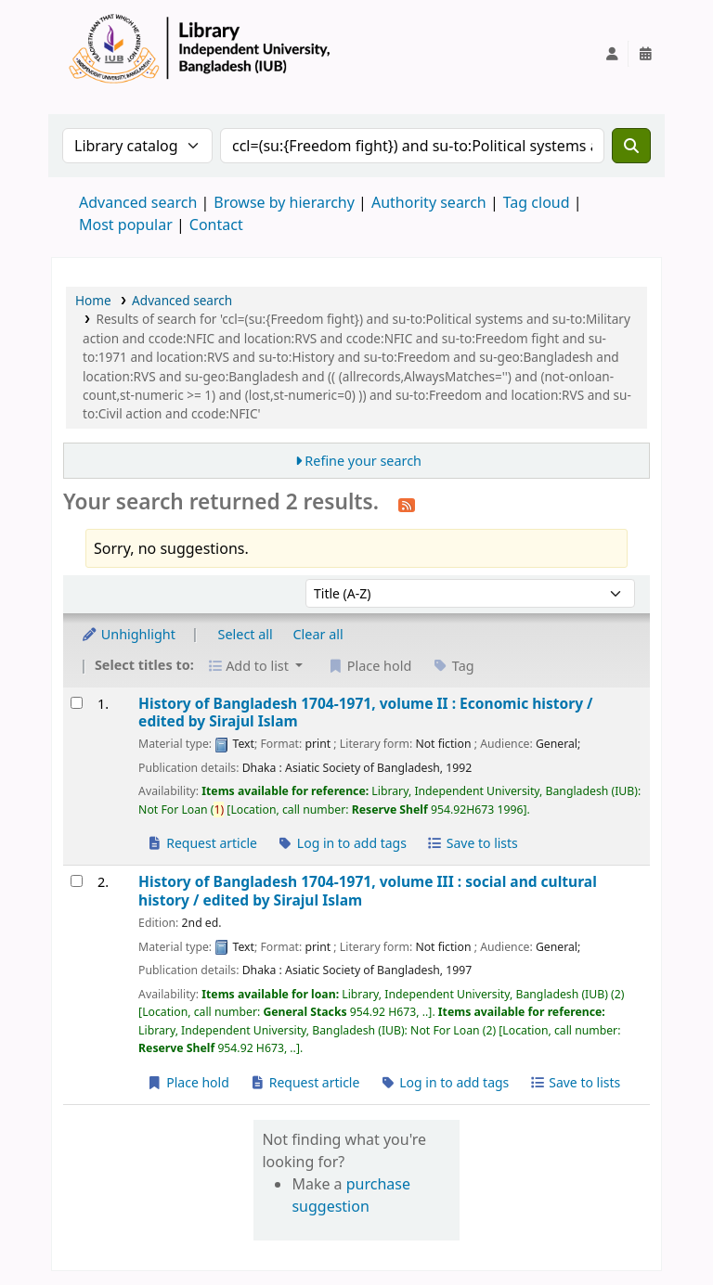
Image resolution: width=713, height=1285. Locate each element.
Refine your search (363, 460)
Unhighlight (128, 634)
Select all (245, 634)
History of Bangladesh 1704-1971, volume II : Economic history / (365, 713)
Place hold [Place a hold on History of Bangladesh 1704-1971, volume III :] (188, 1082)
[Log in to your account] (612, 53)
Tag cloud (536, 202)
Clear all (318, 634)
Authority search (428, 202)
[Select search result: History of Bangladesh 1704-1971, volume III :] (77, 881)
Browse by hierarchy (284, 202)
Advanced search (138, 202)
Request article (202, 843)
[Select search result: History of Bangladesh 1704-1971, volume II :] (77, 703)
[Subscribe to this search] (406, 503)
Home (93, 300)
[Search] (631, 145)
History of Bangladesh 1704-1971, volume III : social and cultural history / (367, 891)
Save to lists (472, 843)
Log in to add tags (342, 843)
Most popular (126, 224)
